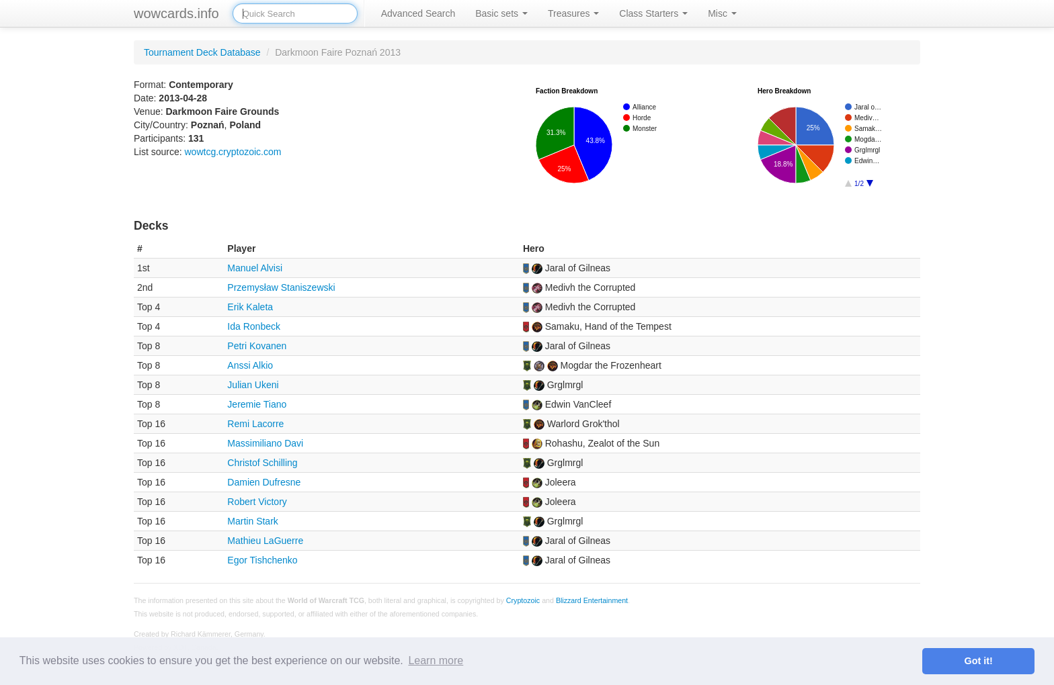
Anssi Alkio (250, 365)
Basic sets (501, 13)
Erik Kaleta (250, 307)
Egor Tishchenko (262, 560)
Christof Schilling (262, 462)
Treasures (573, 13)
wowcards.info (176, 13)
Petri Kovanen (256, 345)
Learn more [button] (435, 660)
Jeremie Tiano (256, 404)
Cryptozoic (523, 600)
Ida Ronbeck (253, 326)
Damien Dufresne (263, 482)
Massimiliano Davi (265, 443)
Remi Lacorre (255, 423)
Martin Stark (252, 521)
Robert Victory (256, 501)
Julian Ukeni (252, 384)
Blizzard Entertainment (592, 600)
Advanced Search (418, 13)
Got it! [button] (979, 660)
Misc (722, 13)
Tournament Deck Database (202, 52)
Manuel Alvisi (254, 268)
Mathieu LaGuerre (265, 540)
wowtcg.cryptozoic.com (232, 151)
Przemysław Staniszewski (281, 287)
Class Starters (653, 13)
